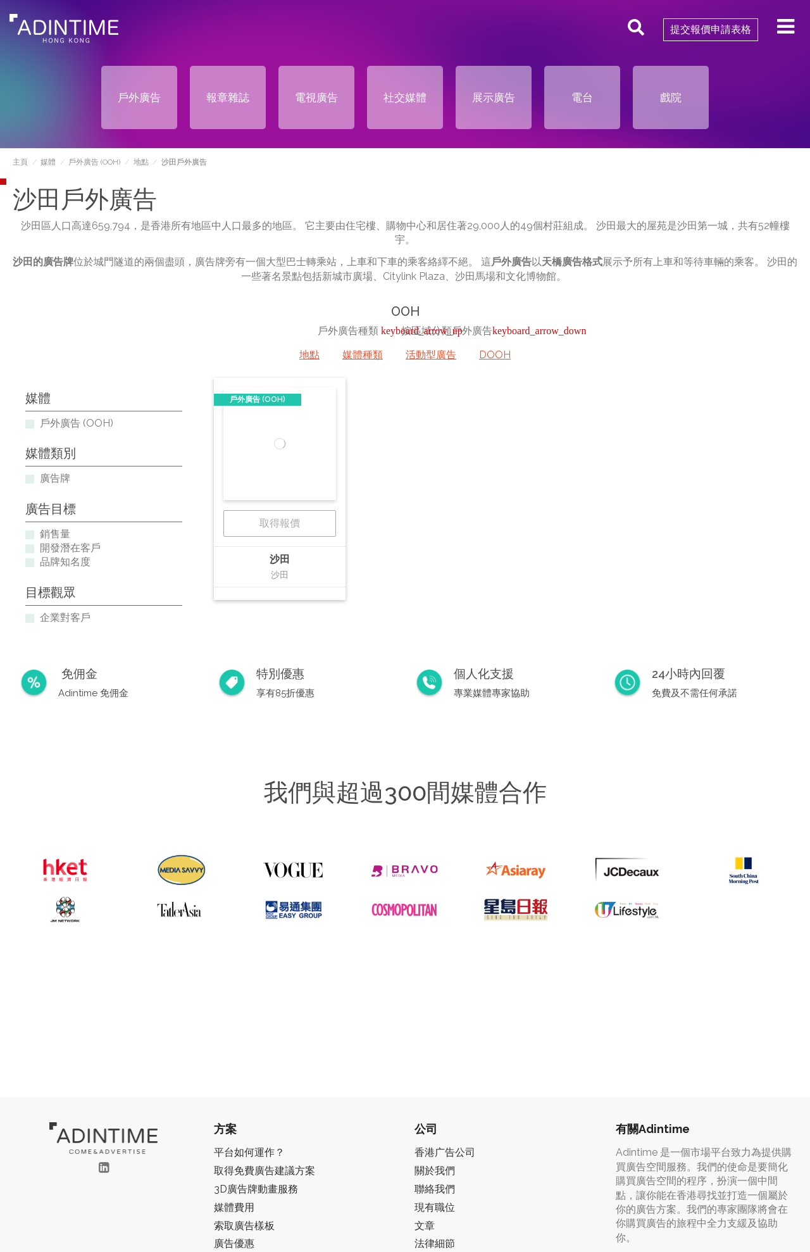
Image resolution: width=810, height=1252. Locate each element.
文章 (424, 1226)
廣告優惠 (234, 1243)
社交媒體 (405, 97)
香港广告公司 (444, 1152)
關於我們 (434, 1171)
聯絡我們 (434, 1189)
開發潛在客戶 (70, 548)
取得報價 (279, 523)
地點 (309, 355)
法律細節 (434, 1243)
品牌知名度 (65, 562)
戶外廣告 (139, 97)
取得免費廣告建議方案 (264, 1171)
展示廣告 (493, 97)
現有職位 (434, 1207)
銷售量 (55, 534)
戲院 (671, 97)
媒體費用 (234, 1207)
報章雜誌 (227, 97)
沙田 (280, 559)
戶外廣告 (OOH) (76, 423)
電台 (582, 97)
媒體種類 (362, 355)
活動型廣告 (431, 355)
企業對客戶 (65, 617)
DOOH (495, 355)
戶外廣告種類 (349, 331)
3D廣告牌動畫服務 (256, 1189)
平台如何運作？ (249, 1152)
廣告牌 (55, 478)
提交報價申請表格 (710, 29)
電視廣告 (316, 97)
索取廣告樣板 (244, 1226)
